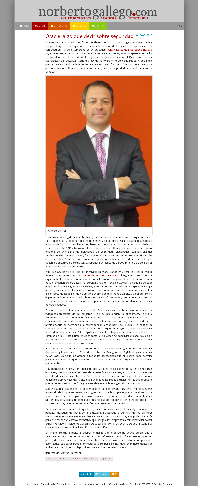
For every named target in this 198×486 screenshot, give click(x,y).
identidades (63, 458)
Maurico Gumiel (79, 458)
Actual (40, 25)
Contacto (86, 474)
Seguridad (106, 458)
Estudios (79, 25)
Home (24, 25)
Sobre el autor (32, 484)
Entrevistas (59, 25)
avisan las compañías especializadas (129, 49)
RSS (114, 474)
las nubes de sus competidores (98, 275)
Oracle (94, 458)
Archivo (98, 25)
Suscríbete (101, 474)
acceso (50, 458)
